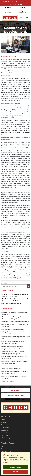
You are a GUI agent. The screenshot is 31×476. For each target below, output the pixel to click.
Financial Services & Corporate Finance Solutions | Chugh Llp (15, 372)
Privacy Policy (5, 438)
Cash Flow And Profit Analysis (11, 369)
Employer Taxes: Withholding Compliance (15, 322)
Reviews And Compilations (10, 366)
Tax (2, 446)
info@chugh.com (21, 2)
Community (5, 427)
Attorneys (7, 8)
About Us (4, 422)
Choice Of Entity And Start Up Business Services (14, 377)
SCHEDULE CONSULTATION (16, 395)
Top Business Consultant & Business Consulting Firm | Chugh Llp (13, 353)
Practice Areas (6, 425)
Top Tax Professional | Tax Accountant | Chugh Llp (15, 313)
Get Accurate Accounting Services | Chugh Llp (16, 338)
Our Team (4, 433)
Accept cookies (15, 467)
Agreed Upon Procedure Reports (13, 329)
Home (3, 420)
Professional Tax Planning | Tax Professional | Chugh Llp (12, 318)
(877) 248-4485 (8, 2)
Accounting (4, 449)
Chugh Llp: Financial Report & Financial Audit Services (14, 357)
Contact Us (4, 430)
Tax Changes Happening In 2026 (11, 303)
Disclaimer (4, 435)
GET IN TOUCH (15, 390)
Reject (15, 472)
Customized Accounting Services (12, 346)
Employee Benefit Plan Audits (11, 349)
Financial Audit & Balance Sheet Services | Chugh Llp (15, 325)
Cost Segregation (8, 381)
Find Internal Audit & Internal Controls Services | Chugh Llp (14, 362)
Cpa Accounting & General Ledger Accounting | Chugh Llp (13, 342)
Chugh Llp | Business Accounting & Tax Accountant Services (14, 333)
